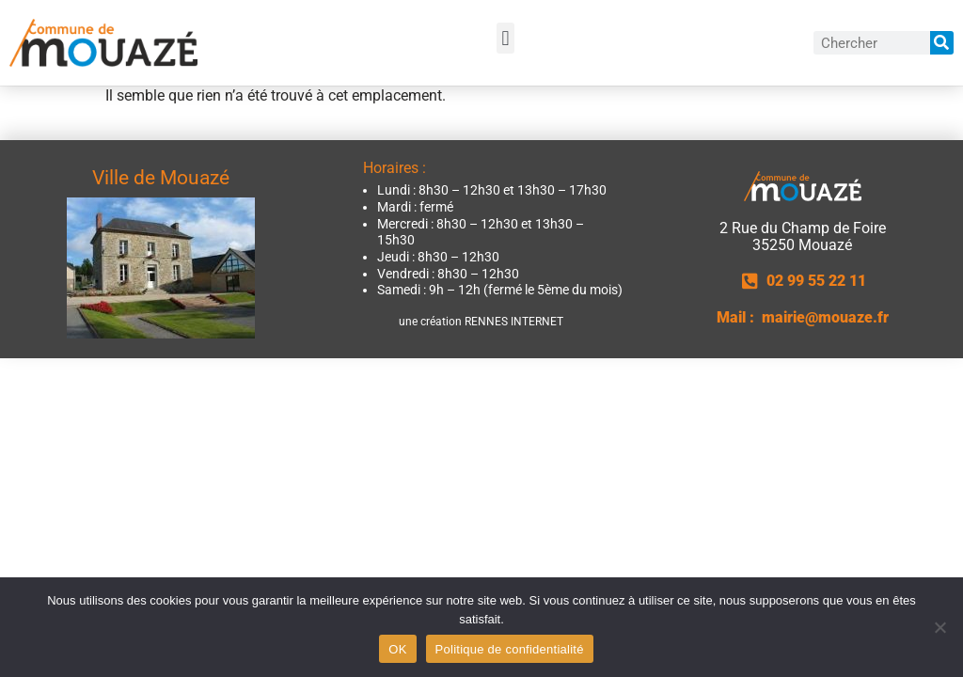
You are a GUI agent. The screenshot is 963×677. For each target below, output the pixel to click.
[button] (505, 38)
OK (397, 649)
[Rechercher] (942, 43)
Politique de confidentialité (509, 649)
